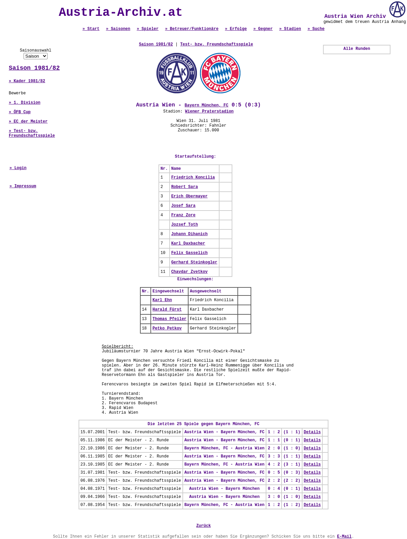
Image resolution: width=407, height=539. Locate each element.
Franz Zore (183, 215)
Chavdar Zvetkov (189, 272)
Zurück (203, 526)
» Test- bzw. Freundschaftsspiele (32, 133)
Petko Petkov (166, 328)
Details (312, 432)
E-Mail (344, 536)
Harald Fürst (166, 309)
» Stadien (290, 29)
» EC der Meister (28, 121)
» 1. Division (24, 102)
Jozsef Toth (184, 224)
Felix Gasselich (189, 253)
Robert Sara (184, 187)
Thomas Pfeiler (169, 319)
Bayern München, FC (207, 105)
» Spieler (147, 29)
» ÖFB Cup (20, 112)
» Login (17, 168)
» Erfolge (236, 29)
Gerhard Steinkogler (194, 262)
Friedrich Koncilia (193, 177)
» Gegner (263, 29)
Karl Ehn (162, 300)
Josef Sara (183, 205)
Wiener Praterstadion (209, 111)
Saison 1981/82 (34, 68)
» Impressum (22, 186)
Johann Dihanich (189, 234)
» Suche (316, 29)
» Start (91, 29)
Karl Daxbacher (188, 243)
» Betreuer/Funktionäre (191, 29)
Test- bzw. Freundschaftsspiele (216, 44)
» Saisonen (118, 29)
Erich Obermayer (189, 196)
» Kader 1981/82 (27, 81)
